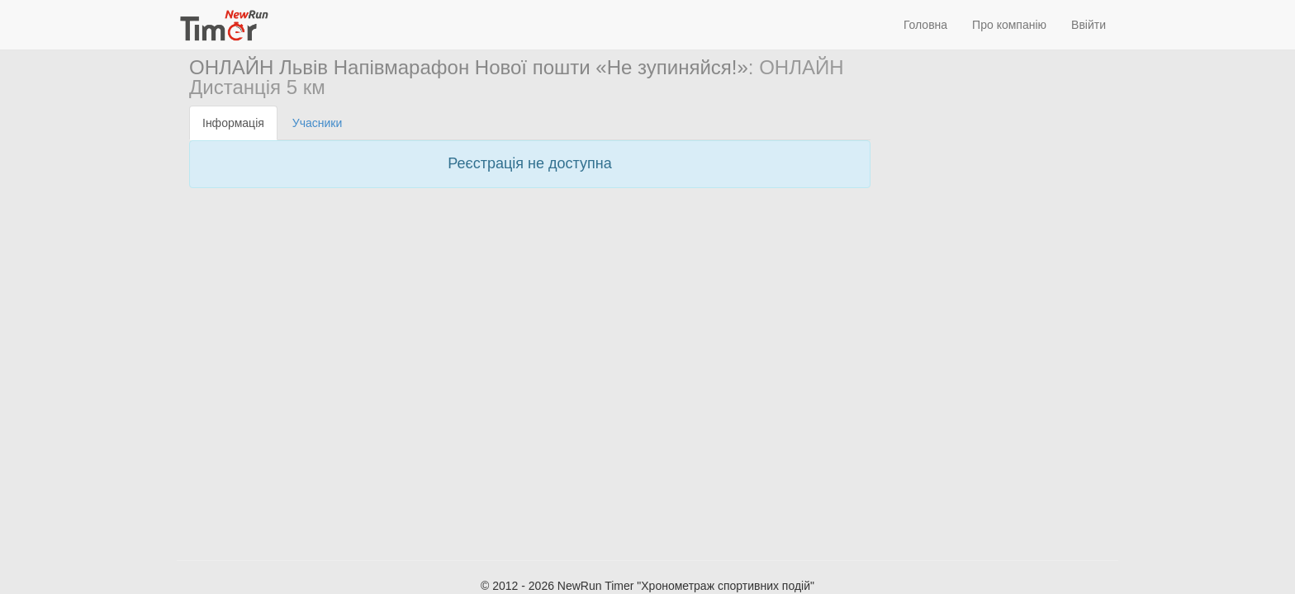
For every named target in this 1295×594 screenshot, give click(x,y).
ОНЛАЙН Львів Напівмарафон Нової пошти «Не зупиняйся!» (468, 67)
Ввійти (1088, 24)
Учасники (317, 123)
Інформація (233, 123)
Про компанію (1009, 24)
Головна (925, 24)
